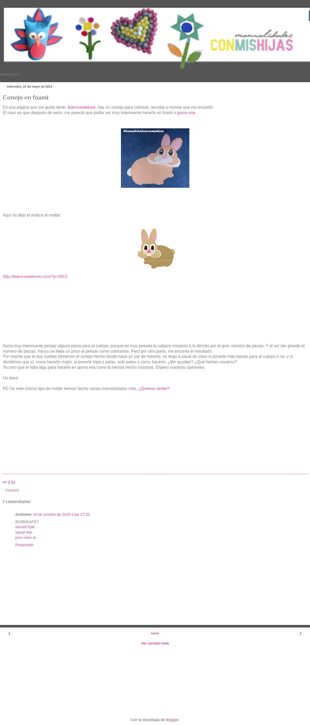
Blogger (172, 720)
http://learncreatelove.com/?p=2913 (35, 276)
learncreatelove (82, 107)
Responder (24, 545)
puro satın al (25, 537)
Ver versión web (155, 643)
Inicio (155, 633)
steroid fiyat (24, 527)
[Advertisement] (155, 681)
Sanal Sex (23, 532)
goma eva (186, 112)
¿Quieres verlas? (154, 388)
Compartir (12, 490)
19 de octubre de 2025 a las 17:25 (61, 514)
